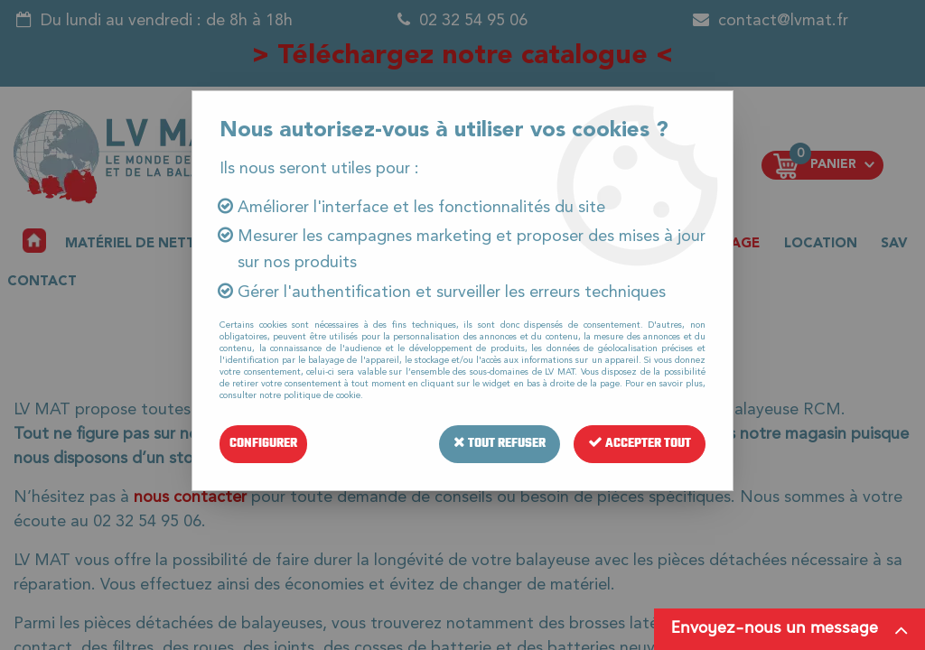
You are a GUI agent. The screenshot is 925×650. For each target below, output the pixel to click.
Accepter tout (639, 443)
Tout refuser (499, 443)
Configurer (263, 443)
